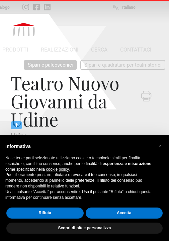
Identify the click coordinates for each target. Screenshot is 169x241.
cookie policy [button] (57, 169)
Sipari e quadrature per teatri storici (122, 65)
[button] (160, 146)
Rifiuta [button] (45, 213)
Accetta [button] (124, 213)
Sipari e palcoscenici (50, 65)
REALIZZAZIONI (59, 50)
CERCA (99, 50)
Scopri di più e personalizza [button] (84, 228)
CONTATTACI (135, 50)
